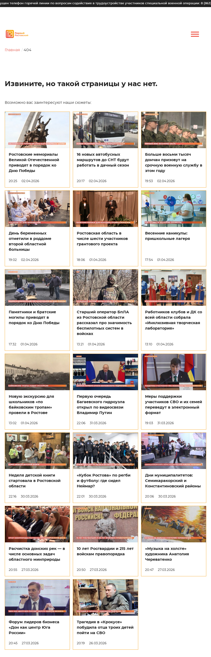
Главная (12, 50)
